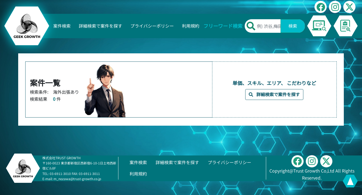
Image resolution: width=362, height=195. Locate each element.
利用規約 (190, 25)
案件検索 (62, 25)
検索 (292, 25)
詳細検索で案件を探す (100, 25)
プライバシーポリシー (152, 25)
